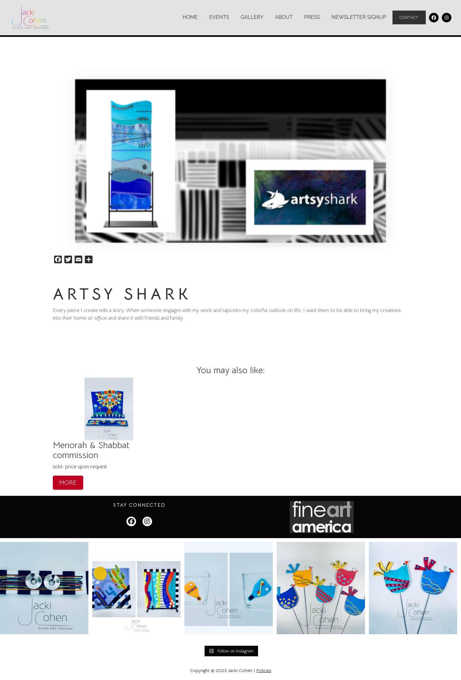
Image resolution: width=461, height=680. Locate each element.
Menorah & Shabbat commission (91, 449)
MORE (68, 482)
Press (312, 17)
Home (190, 17)
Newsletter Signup (358, 17)
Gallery (251, 17)
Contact (409, 17)
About (283, 17)
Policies (263, 670)
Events (219, 17)
